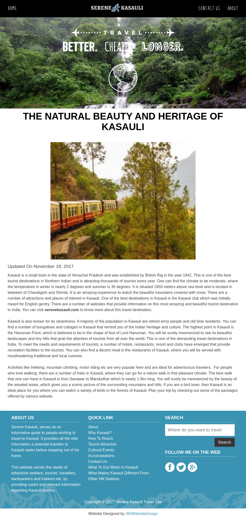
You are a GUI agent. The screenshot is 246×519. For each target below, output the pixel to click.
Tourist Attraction (102, 444)
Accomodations (101, 456)
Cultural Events (101, 450)
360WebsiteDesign (142, 514)
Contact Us (209, 8)
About (232, 8)
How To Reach (100, 438)
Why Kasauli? (100, 433)
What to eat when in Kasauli (113, 467)
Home (12, 8)
